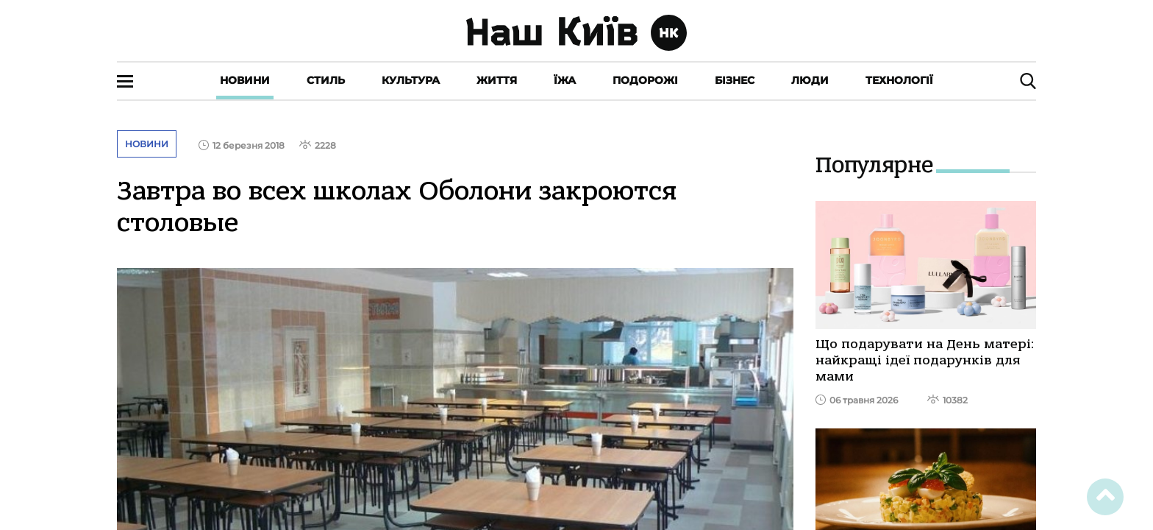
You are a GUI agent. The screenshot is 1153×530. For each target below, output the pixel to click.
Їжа (565, 80)
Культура (411, 80)
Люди (810, 80)
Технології (899, 80)
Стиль (326, 80)
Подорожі (645, 80)
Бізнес (734, 80)
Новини (245, 80)
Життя (496, 80)
